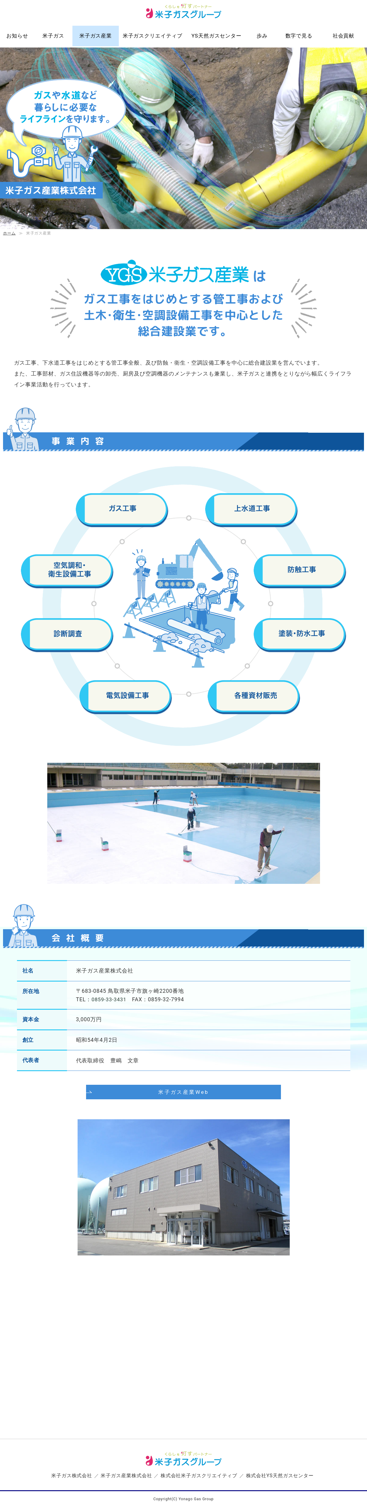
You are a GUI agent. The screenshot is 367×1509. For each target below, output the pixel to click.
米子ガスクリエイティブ (152, 36)
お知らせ (17, 36)
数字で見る (299, 36)
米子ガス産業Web (183, 1112)
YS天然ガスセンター (217, 36)
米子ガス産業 (95, 36)
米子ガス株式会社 (71, 1476)
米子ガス (53, 36)
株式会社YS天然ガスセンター (280, 1476)
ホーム (9, 233)
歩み (262, 36)
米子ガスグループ (183, 14)
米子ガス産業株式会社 (126, 1476)
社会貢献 (344, 36)
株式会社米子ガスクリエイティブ (199, 1476)
